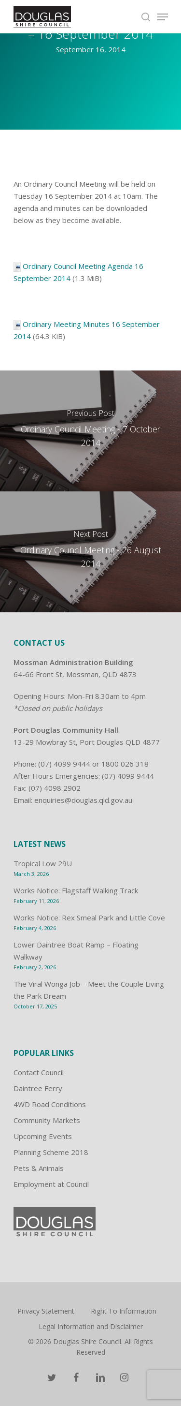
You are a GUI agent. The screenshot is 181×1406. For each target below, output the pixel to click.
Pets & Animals (39, 1168)
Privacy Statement (45, 1311)
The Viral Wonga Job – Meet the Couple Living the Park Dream (89, 990)
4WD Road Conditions (50, 1104)
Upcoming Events (43, 1136)
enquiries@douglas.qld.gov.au (83, 800)
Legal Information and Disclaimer (91, 1326)
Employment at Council (51, 1184)
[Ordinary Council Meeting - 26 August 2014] (90, 551)
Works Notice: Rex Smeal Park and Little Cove (89, 917)
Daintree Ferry (38, 1088)
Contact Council (39, 1072)
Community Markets (47, 1120)
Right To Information (123, 1311)
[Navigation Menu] (162, 17)
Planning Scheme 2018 (51, 1152)
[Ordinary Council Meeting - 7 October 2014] (90, 430)
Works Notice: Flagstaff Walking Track (76, 890)
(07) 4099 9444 (64, 764)
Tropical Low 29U (43, 863)
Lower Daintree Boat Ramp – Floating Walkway (76, 951)
